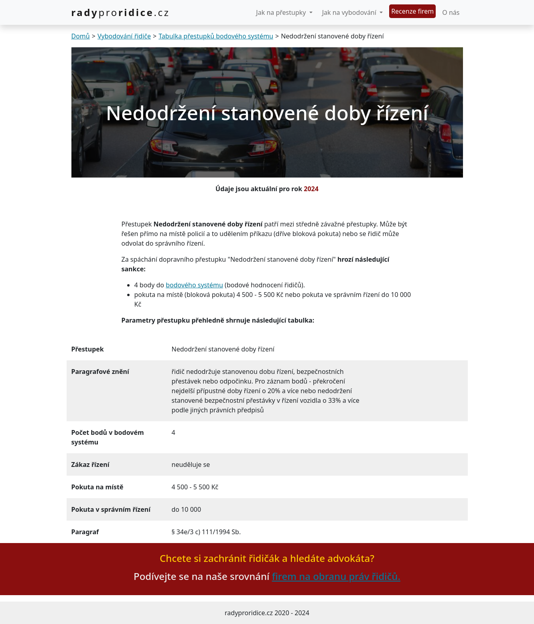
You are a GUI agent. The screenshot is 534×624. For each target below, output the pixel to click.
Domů (80, 36)
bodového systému (194, 285)
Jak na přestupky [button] (281, 12)
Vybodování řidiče (124, 36)
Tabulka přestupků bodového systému (215, 36)
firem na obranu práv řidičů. (336, 576)
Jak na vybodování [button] (350, 12)
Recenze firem (412, 11)
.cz (120, 12)
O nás (450, 12)
